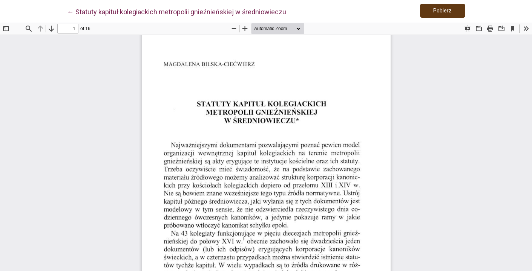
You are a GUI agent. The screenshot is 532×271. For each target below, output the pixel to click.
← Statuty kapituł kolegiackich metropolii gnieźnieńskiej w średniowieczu (176, 11)
